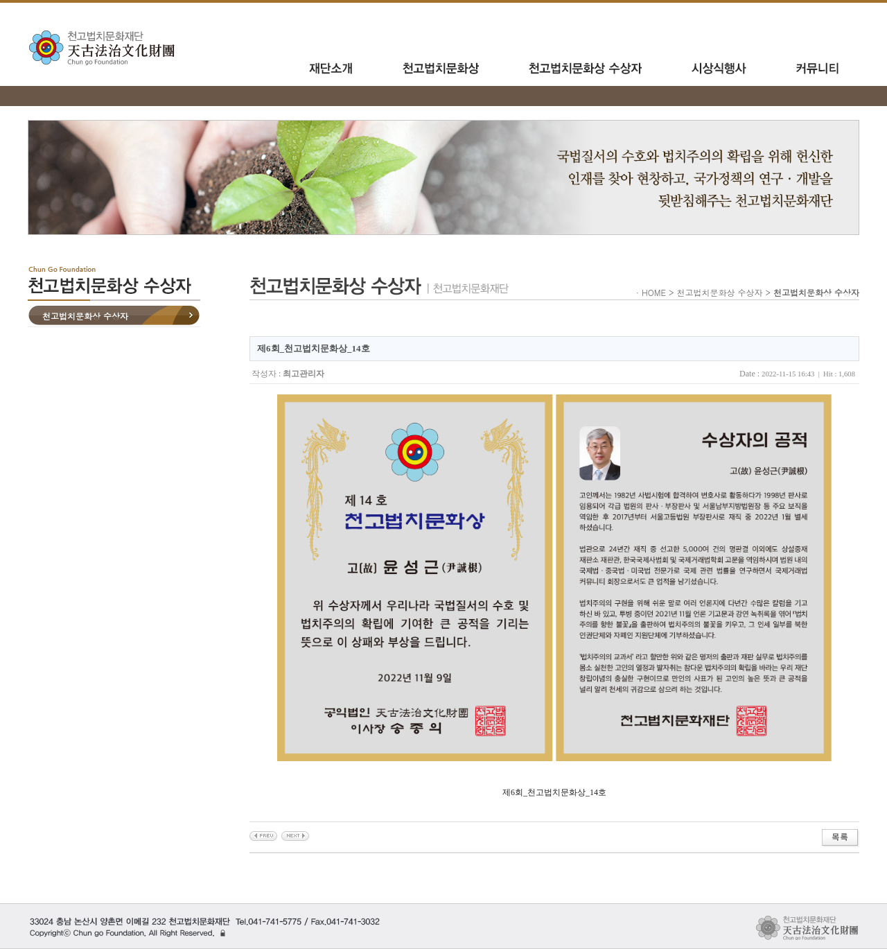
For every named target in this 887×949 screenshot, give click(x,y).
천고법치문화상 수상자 (85, 316)
